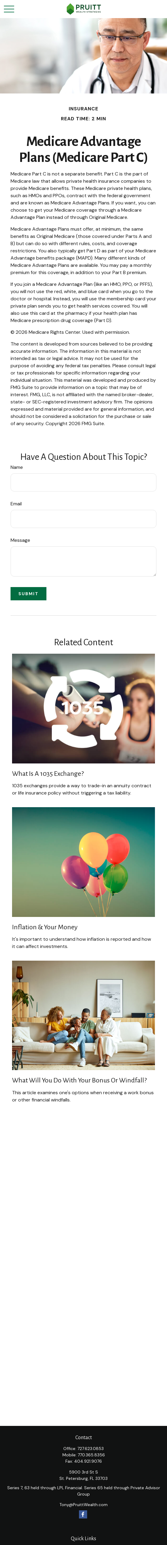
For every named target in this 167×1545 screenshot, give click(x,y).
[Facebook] (83, 1514)
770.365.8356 (91, 1455)
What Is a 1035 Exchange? (48, 773)
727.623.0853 (90, 1448)
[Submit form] (28, 593)
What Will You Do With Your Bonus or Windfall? (79, 1080)
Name (17, 467)
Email (16, 504)
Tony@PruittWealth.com (83, 1504)
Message (20, 540)
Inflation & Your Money (44, 927)
